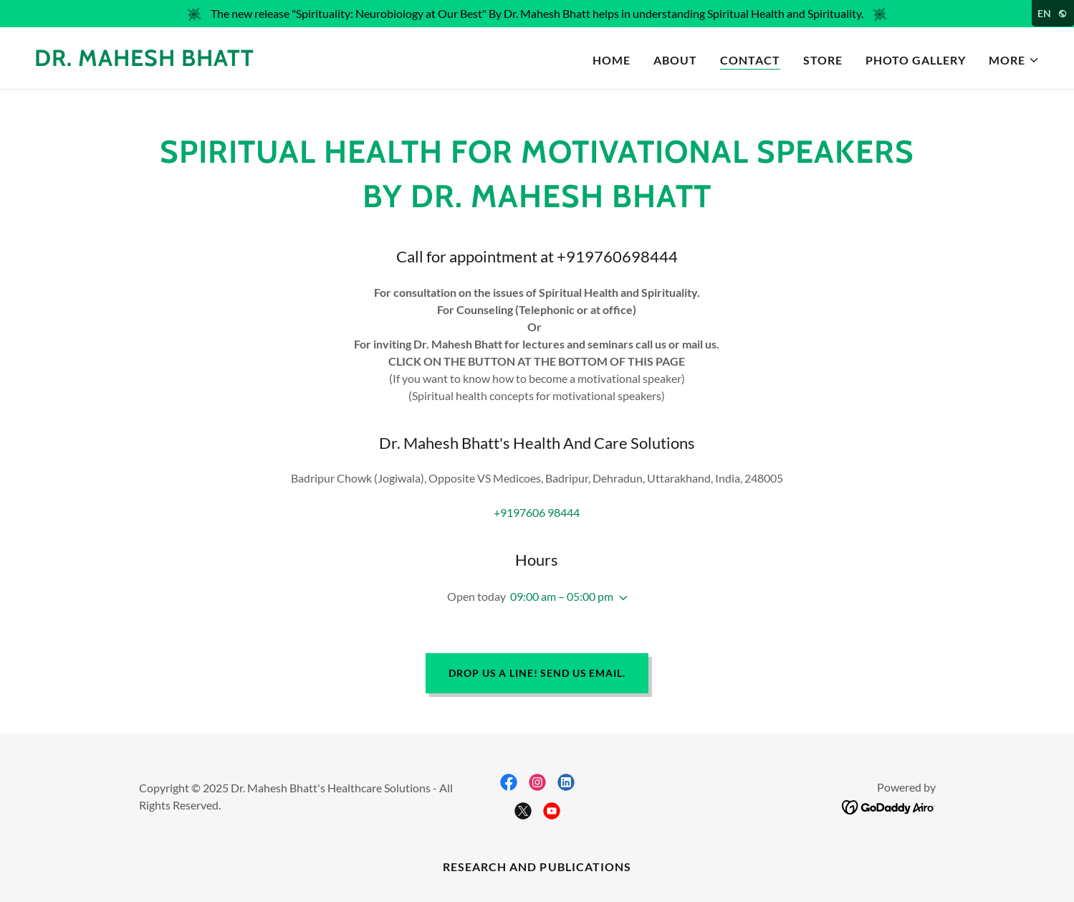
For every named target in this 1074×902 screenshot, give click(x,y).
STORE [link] (823, 60)
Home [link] (612, 60)
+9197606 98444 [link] (537, 512)
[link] (144, 61)
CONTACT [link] (750, 60)
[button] (1014, 60)
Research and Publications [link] (537, 866)
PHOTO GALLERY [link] (916, 60)
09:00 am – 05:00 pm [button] (561, 596)
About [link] (675, 60)
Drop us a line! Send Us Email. (537, 673)
